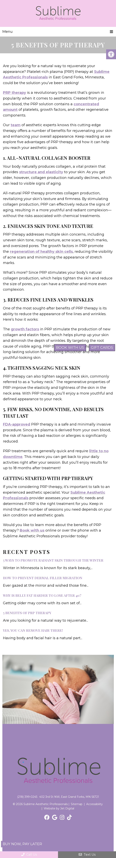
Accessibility (94, 804)
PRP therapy (14, 92)
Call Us (29, 854)
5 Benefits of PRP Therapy (27, 613)
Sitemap (76, 804)
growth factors (25, 329)
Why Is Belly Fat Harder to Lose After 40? (42, 595)
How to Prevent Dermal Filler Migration (42, 578)
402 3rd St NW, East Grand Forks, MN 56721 (69, 797)
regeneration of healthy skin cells (41, 251)
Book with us (32, 530)
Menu (7, 31)
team (16, 125)
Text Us (87, 854)
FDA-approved (16, 424)
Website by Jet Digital (59, 808)
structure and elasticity (41, 172)
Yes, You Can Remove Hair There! (33, 630)
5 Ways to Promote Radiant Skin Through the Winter (53, 560)
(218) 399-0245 (27, 797)
